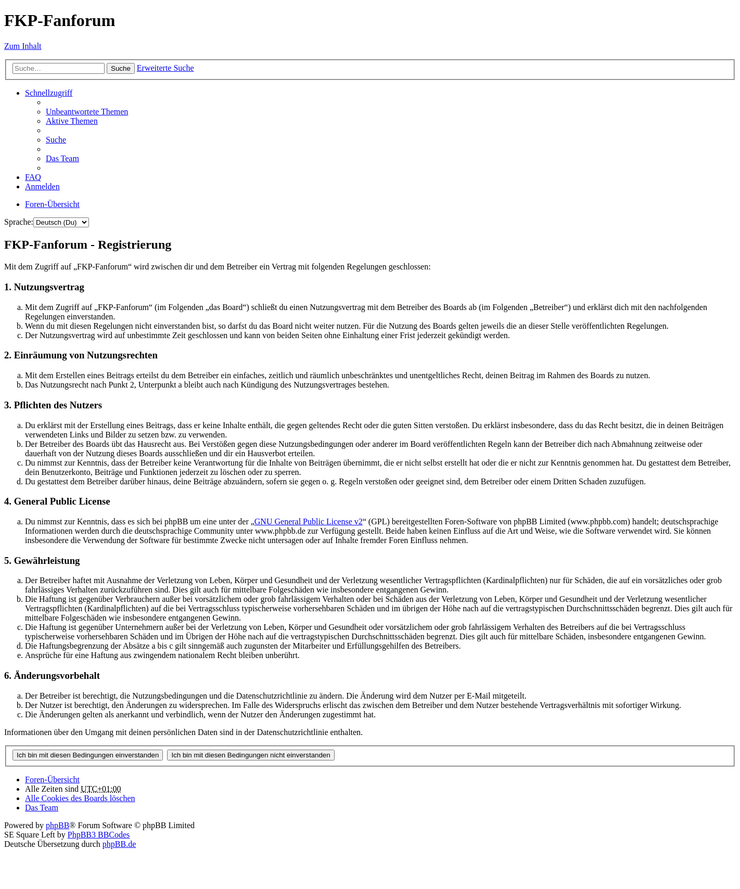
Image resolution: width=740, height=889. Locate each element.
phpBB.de (119, 844)
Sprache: (18, 221)
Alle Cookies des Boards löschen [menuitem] (80, 798)
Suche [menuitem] (56, 139)
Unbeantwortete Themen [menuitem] (87, 111)
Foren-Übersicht (52, 779)
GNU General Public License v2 (308, 521)
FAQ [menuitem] (33, 177)
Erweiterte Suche (165, 67)
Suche (121, 68)
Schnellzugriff (48, 92)
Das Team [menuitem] (62, 158)
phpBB (57, 825)
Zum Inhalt (23, 46)
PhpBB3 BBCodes (99, 834)
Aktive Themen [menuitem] (72, 121)
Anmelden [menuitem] (42, 186)
